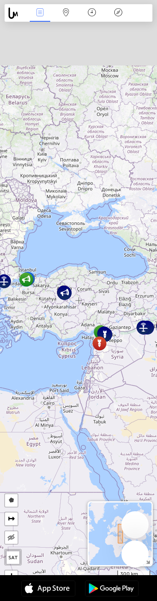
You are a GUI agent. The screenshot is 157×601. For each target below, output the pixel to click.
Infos (40, 13)
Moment (92, 13)
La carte (66, 13)
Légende (118, 13)
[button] (105, 334)
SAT (13, 558)
